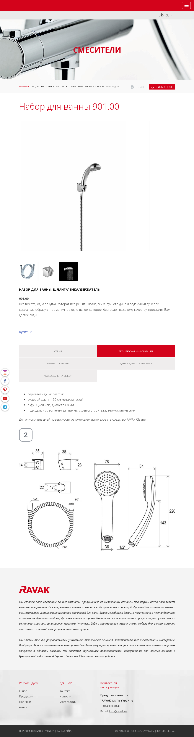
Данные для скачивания (136, 363)
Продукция (37, 86)
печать (140, 86)
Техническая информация (136, 351)
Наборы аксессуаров (91, 86)
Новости (65, 696)
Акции (23, 707)
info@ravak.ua (118, 711)
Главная (24, 86)
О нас (23, 691)
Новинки (25, 702)
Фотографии (68, 702)
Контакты (66, 691)
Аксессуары (69, 86)
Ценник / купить (58, 363)
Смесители (53, 86)
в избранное (164, 86)
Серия (58, 351)
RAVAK (16, 5)
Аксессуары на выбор (58, 375)
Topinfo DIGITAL (166, 730)
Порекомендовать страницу (36, 730)
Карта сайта (64, 730)
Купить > (25, 332)
